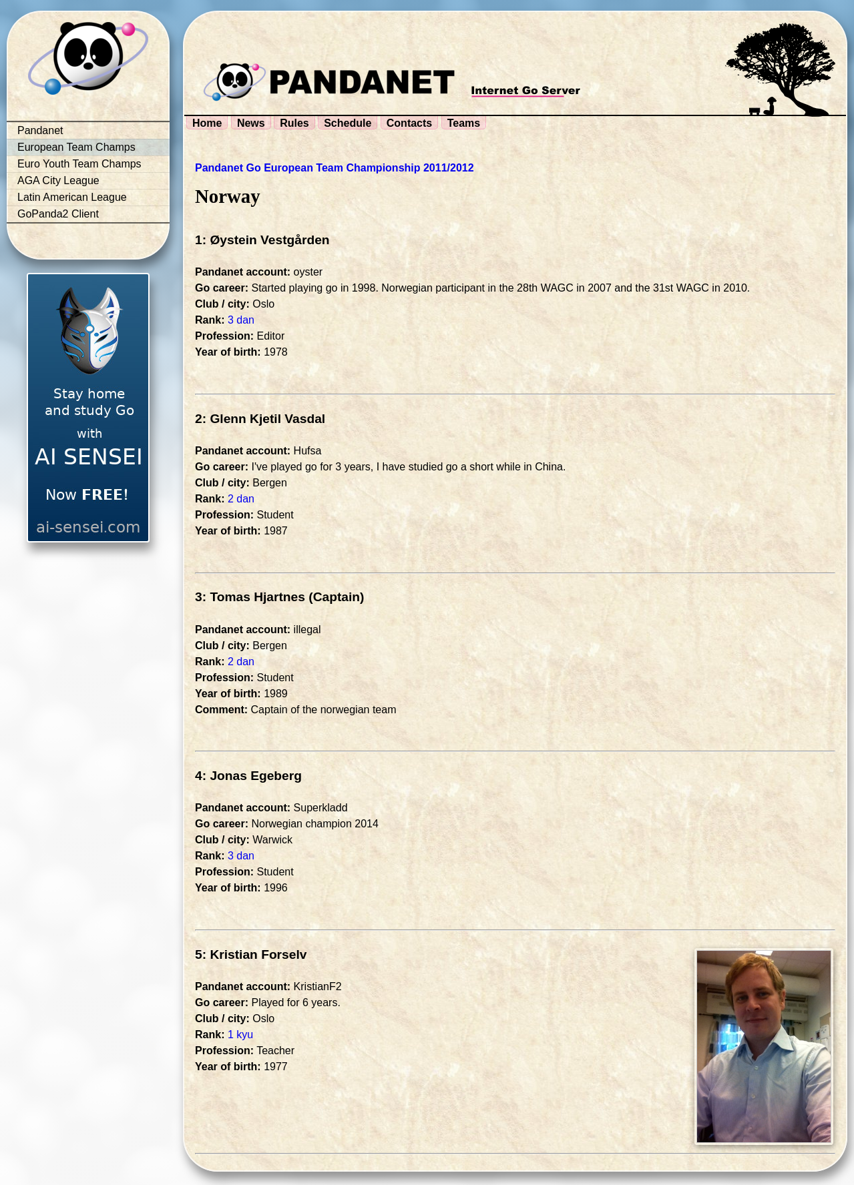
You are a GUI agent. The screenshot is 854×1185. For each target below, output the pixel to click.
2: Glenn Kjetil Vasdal (260, 419)
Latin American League (72, 197)
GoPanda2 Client (58, 214)
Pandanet (40, 130)
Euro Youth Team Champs (79, 163)
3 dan (241, 320)
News (251, 123)
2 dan (241, 498)
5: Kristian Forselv (250, 954)
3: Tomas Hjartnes (250, 597)
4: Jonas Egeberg (248, 776)
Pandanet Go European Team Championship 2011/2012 (334, 167)
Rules (294, 123)
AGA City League (58, 180)
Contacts (409, 123)
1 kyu (240, 1034)
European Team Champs (76, 147)
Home (207, 123)
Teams (464, 123)
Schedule (347, 123)
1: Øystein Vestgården (262, 240)
